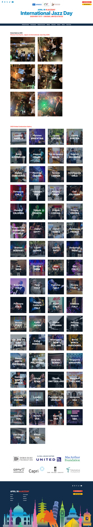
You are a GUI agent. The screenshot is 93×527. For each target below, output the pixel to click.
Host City (68, 24)
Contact (25, 500)
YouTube (13, 2)
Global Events (25, 24)
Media (48, 24)
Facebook (2, 2)
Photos (11, 498)
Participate (33, 24)
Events (11, 494)
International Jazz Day (47, 13)
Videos (24, 496)
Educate (53, 24)
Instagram (4, 2)
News (63, 24)
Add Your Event (87, 4)
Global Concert (41, 24)
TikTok (9, 2)
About (58, 24)
